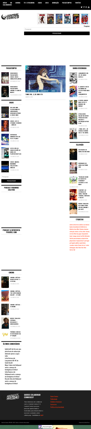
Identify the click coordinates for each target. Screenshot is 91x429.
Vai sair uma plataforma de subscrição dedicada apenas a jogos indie (13, 352)
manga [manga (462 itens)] (85, 236)
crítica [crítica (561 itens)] (71, 234)
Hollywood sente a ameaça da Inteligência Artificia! (13, 367)
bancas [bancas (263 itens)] (72, 227)
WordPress (87, 422)
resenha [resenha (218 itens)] (78, 247)
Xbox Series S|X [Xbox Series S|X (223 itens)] (76, 252)
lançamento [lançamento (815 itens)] (76, 236)
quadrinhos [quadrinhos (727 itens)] (73, 247)
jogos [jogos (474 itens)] (71, 236)
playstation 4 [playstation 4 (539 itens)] (73, 243)
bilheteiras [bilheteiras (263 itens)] (73, 229)
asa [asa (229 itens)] (85, 225)
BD (11, 3)
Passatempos (67, 3)
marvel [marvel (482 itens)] (71, 238)
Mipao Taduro (9, 365)
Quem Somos (54, 396)
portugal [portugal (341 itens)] (72, 245)
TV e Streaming (29, 3)
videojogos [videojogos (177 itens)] (80, 250)
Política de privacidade (57, 407)
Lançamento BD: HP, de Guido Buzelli (11, 361)
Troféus (78, 3)
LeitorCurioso (9, 358)
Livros (53, 91)
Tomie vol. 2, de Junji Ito (34, 94)
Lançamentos (44, 91)
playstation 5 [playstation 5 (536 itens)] (81, 243)
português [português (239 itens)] (77, 245)
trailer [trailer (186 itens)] (75, 250)
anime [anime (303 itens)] (71, 225)
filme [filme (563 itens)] (86, 234)
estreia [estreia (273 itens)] (83, 234)
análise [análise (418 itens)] (82, 225)
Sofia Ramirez (9, 372)
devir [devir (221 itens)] (75, 234)
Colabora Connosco (56, 402)
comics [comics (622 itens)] (86, 231)
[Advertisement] (45, 48)
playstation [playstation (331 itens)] (81, 241)
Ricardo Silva (9, 379)
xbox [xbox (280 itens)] (84, 250)
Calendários (7, 5)
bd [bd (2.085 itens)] (85, 227)
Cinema (17, 3)
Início (5, 3)
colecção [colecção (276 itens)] (81, 231)
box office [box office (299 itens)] (83, 229)
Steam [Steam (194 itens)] (87, 247)
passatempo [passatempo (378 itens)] (73, 241)
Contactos (53, 404)
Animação (55, 3)
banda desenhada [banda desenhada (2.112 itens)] (79, 227)
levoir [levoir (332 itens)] (81, 236)
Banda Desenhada (32, 91)
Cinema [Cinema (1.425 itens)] (72, 231)
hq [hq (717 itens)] (89, 234)
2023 (47, 3)
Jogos (40, 3)
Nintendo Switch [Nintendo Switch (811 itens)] (82, 238)
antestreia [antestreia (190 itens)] (76, 225)
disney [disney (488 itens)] (78, 234)
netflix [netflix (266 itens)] (75, 238)
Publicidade (53, 399)
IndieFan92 (8, 349)
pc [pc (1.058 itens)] (77, 241)
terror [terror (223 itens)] (71, 250)
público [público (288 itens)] (83, 245)
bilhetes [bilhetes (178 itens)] (78, 229)
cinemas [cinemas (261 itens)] (76, 231)
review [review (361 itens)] (83, 247)
